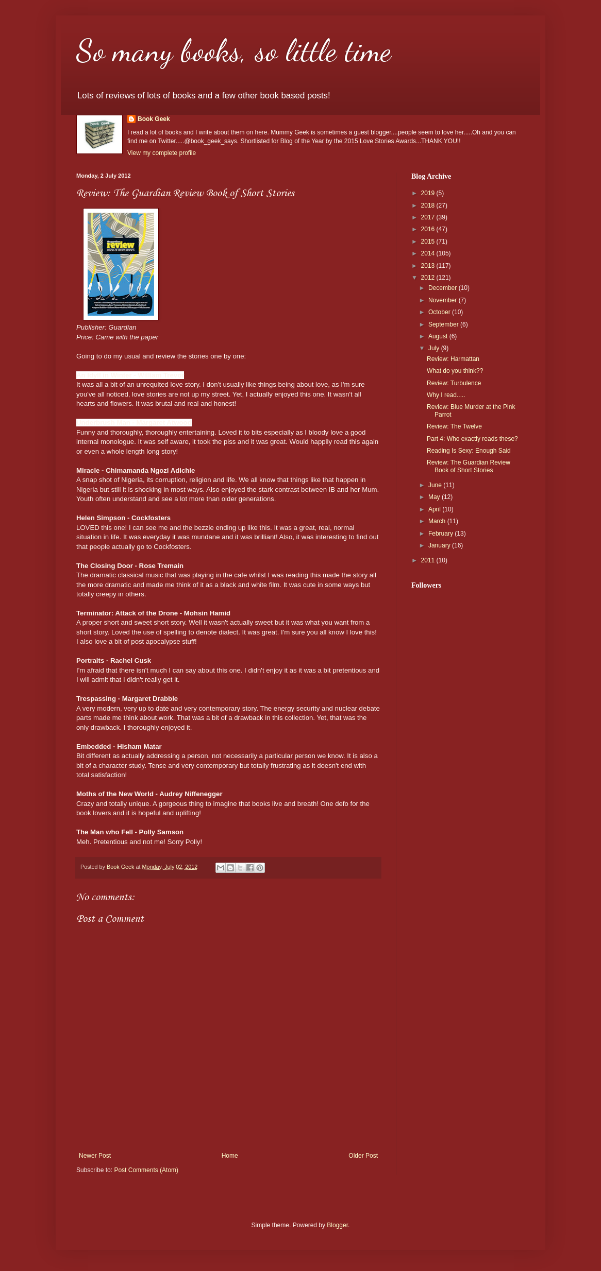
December (443, 287)
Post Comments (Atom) (146, 1170)
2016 (429, 229)
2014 (429, 253)
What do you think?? (455, 370)
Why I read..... (446, 395)
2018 (429, 205)
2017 (429, 217)
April (435, 509)
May (435, 497)
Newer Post (95, 1155)
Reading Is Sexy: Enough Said (469, 450)
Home (230, 1155)
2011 (429, 560)
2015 (429, 241)
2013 (429, 265)
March (437, 521)
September (444, 324)
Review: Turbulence (454, 383)
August (438, 336)
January (440, 545)
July (434, 348)
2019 (429, 193)
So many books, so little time (233, 50)
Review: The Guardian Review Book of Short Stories (468, 466)
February (441, 533)
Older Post (363, 1155)
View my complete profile (161, 153)
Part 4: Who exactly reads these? (472, 438)
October (440, 312)
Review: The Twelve (454, 426)
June (435, 485)
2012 (429, 277)
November (443, 300)
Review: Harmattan (453, 359)
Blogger (337, 1225)
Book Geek (154, 119)
